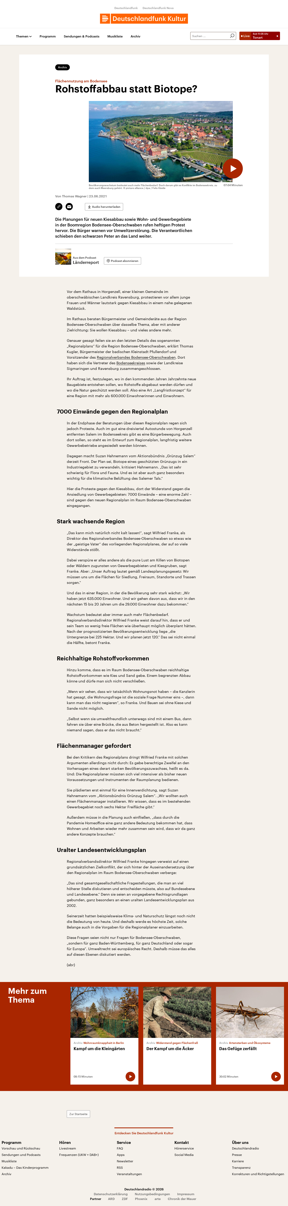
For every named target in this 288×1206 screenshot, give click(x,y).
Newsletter (125, 1161)
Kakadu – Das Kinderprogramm (25, 1167)
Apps (121, 1155)
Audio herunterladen (106, 206)
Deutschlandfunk (126, 8)
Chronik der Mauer (182, 1199)
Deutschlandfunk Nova (158, 8)
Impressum (185, 1194)
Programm (48, 36)
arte (158, 1199)
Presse (237, 1155)
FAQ (120, 1148)
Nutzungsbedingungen (152, 1194)
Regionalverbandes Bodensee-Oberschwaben (136, 357)
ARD (111, 1199)
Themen (22, 36)
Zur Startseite (78, 1114)
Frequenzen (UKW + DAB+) (79, 1155)
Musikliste (115, 36)
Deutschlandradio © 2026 (144, 1189)
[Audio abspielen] (233, 168)
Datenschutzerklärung (111, 1194)
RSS (120, 1167)
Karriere (238, 1161)
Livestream (67, 1148)
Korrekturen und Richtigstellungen (258, 1174)
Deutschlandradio (245, 1148)
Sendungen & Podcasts (81, 36)
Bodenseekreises (130, 363)
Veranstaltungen (129, 1174)
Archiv (135, 36)
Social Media (184, 1155)
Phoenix (141, 1199)
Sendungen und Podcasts (21, 1155)
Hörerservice (184, 1148)
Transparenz (241, 1167)
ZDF (125, 1199)
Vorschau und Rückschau (21, 1148)
